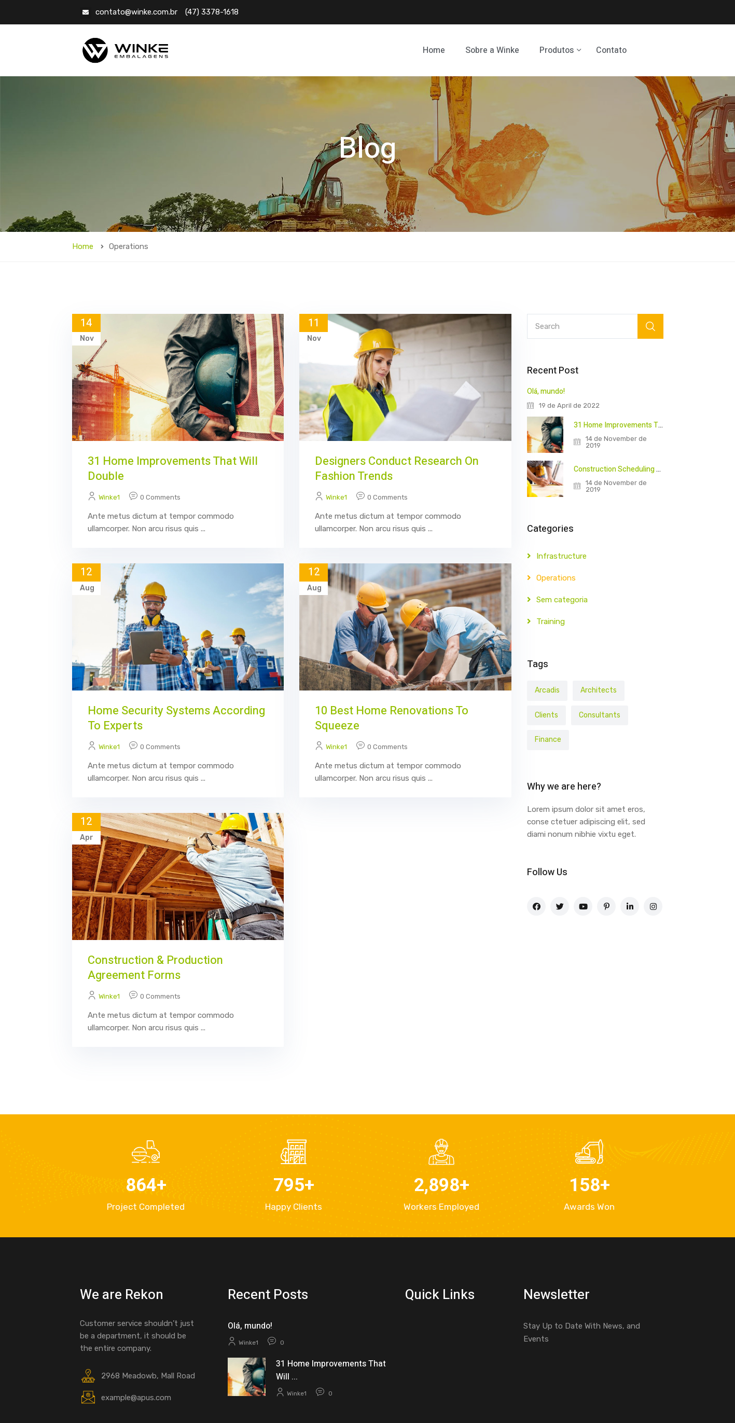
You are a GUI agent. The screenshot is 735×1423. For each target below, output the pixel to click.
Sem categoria (562, 599)
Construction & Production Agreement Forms (155, 968)
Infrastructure (561, 556)
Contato (611, 50)
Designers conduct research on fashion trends (397, 469)
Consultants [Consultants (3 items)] (599, 715)
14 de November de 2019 (616, 442)
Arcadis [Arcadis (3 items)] (547, 690)
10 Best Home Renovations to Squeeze (391, 718)
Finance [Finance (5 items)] (548, 739)
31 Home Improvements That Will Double (173, 469)
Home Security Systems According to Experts (176, 718)
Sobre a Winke (492, 50)
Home (434, 50)
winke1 (109, 497)
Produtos (557, 50)
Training (550, 621)
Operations (556, 578)
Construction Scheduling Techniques (634, 469)
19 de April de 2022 (569, 405)
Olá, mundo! (546, 391)
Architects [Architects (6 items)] (598, 690)
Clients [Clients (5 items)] (546, 715)
